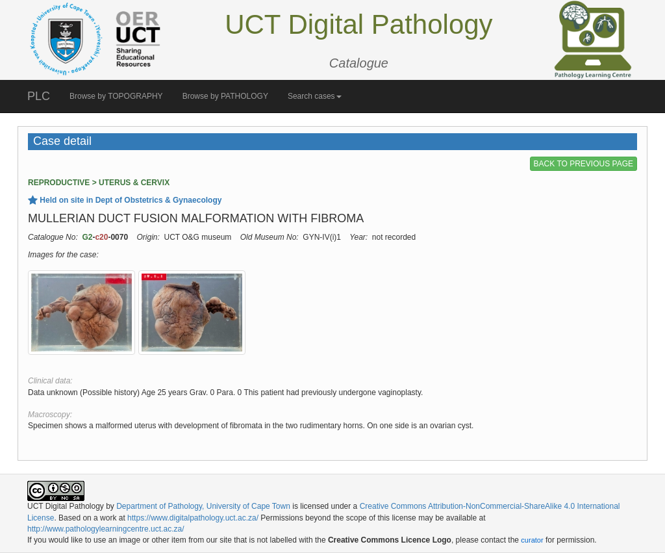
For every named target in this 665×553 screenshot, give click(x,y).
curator (532, 540)
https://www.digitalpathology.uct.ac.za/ (192, 517)
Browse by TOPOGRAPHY (116, 96)
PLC (38, 96)
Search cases (315, 96)
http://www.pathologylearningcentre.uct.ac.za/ (105, 529)
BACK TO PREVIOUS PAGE (583, 163)
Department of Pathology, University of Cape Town (203, 506)
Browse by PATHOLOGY (225, 96)
